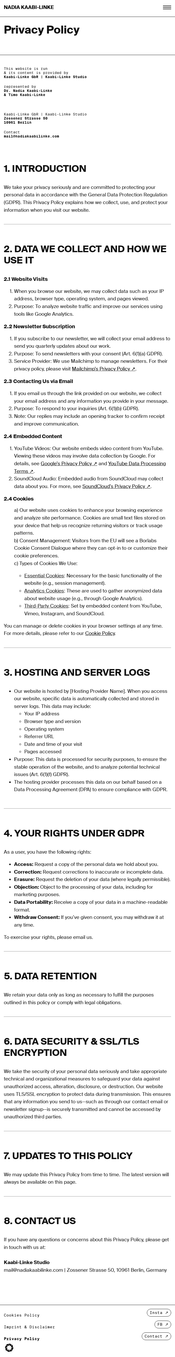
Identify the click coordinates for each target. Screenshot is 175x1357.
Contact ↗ (156, 1336)
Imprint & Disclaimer (29, 1327)
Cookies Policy (22, 1315)
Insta (156, 1312)
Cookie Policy (100, 633)
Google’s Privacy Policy (66, 464)
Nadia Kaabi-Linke (29, 7)
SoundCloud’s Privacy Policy (113, 486)
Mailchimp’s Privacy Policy (101, 369)
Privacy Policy (22, 1339)
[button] (9, 1348)
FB (159, 1324)
